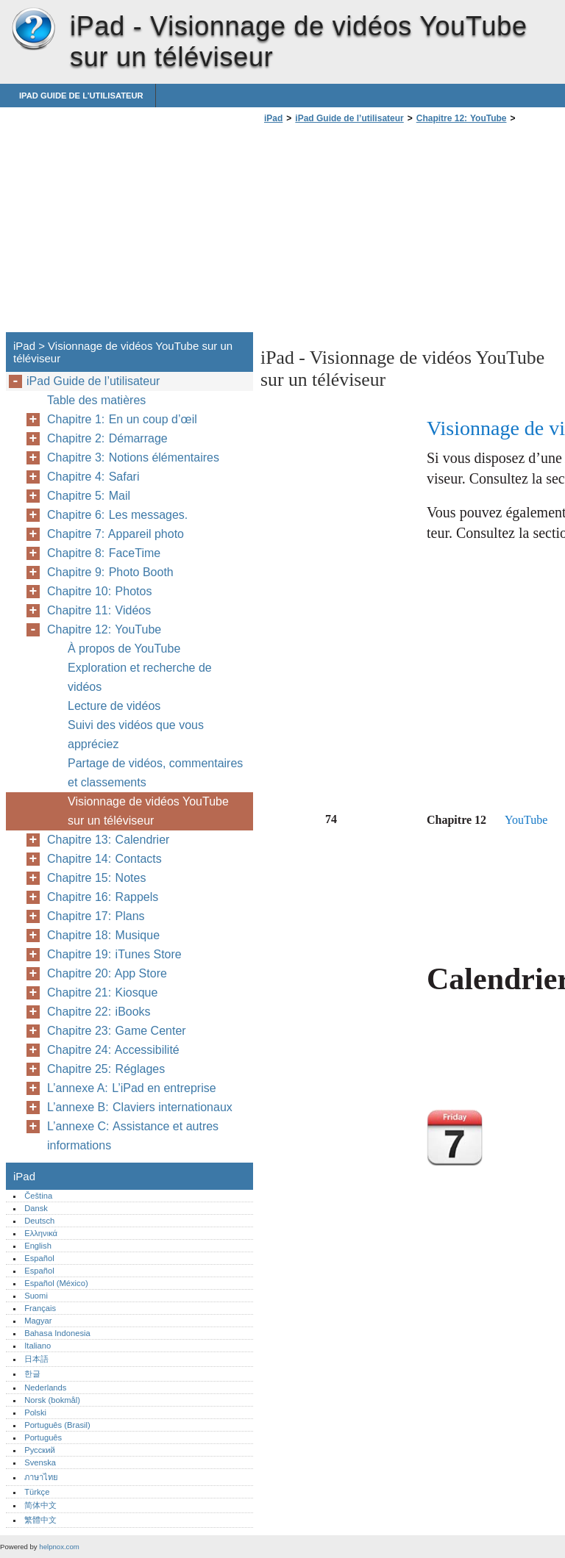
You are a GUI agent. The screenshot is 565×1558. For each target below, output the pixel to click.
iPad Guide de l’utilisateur (81, 95)
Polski (35, 1412)
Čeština (38, 1195)
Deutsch (39, 1220)
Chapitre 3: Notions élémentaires (133, 457)
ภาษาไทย (41, 1477)
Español (39, 1258)
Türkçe (36, 1491)
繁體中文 (40, 1519)
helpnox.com (59, 1547)
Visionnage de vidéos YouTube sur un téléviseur (148, 811)
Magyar (37, 1320)
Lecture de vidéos (114, 706)
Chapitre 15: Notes (96, 878)
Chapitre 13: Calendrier (108, 839)
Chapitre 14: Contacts (104, 858)
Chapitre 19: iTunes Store (114, 954)
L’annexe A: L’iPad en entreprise (131, 1088)
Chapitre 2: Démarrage (107, 438)
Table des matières (96, 400)
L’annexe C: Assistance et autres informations (132, 1136)
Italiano (37, 1345)
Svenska (40, 1462)
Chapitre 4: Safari (93, 476)
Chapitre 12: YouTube (461, 118)
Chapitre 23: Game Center (116, 1030)
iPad (33, 29)
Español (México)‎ (56, 1283)
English (37, 1245)
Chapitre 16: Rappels (102, 897)
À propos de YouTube (124, 648)
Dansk (36, 1208)
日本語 (36, 1358)
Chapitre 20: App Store (107, 973)
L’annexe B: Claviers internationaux (139, 1107)
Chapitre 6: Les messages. (117, 515)
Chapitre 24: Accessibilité (113, 1050)
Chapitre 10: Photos (99, 591)
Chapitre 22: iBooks (99, 1011)
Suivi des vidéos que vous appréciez (136, 734)
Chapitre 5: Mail (88, 495)
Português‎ (43, 1437)
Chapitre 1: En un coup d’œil (122, 419)
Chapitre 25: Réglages (106, 1069)
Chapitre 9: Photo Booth (110, 572)
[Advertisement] (384, 232)
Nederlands (45, 1387)
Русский (39, 1450)
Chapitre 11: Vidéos (99, 610)
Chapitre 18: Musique (103, 935)
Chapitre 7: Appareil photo (115, 534)
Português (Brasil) (57, 1425)
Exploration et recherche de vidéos (140, 677)
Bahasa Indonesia (57, 1333)
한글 (32, 1373)
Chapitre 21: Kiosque (102, 992)
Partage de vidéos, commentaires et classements (155, 773)
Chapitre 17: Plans (96, 916)
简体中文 (40, 1505)
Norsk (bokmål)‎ (52, 1400)
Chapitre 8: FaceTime (103, 553)
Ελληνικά (40, 1233)
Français (40, 1308)
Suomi (36, 1295)
